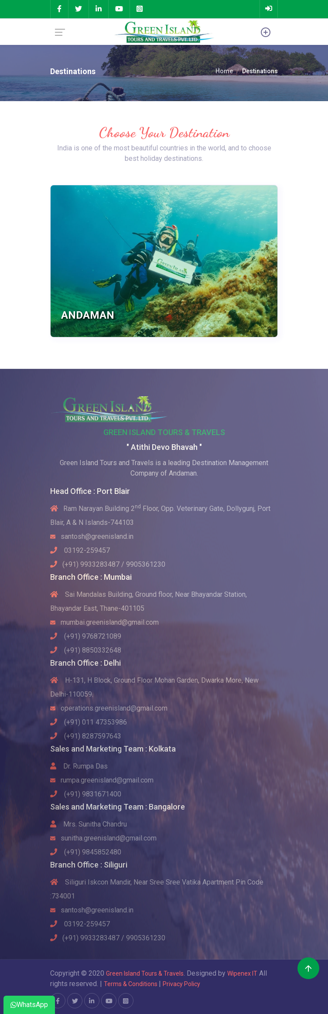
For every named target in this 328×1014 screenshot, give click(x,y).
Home (224, 71)
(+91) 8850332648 (85, 650)
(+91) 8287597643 (85, 736)
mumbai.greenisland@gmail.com (104, 622)
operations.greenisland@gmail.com (108, 708)
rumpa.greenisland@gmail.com (102, 780)
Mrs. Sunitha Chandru (88, 824)
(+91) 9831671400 (85, 794)
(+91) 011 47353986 (88, 722)
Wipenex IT (242, 973)
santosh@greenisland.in (91, 536)
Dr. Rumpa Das (79, 766)
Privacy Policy (181, 983)
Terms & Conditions (131, 983)
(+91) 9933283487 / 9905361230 (107, 564)
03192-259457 (80, 550)
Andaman (87, 315)
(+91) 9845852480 (85, 852)
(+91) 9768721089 (85, 636)
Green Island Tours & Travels (145, 973)
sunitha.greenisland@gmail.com (103, 838)
